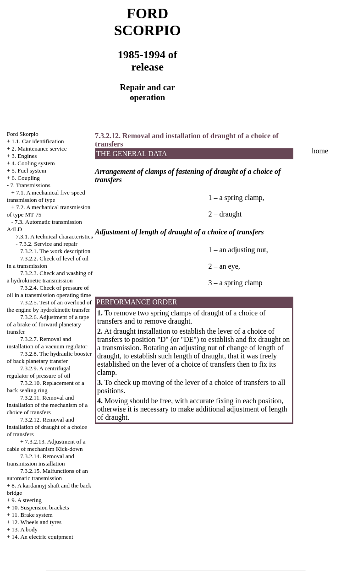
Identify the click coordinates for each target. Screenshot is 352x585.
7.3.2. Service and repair (48, 243)
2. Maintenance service (38, 148)
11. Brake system (31, 514)
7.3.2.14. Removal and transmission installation (40, 460)
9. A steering (26, 500)
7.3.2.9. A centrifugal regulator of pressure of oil (39, 372)
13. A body (24, 529)
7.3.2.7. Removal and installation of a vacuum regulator (47, 343)
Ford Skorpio (22, 133)
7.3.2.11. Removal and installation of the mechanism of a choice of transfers (47, 405)
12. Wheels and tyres (36, 522)
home (320, 151)
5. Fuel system (28, 170)
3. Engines (24, 155)
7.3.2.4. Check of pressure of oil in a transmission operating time (49, 291)
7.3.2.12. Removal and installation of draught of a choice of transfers (47, 427)
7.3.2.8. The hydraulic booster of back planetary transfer (49, 357)
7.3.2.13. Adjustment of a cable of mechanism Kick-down (46, 445)
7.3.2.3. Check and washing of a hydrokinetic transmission (50, 277)
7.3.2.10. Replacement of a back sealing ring (45, 386)
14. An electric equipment (42, 536)
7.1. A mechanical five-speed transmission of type (46, 196)
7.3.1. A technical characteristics (54, 236)
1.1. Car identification (37, 141)
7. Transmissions (30, 185)
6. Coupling (25, 177)
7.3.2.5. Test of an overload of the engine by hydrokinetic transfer (49, 306)
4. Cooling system (33, 163)
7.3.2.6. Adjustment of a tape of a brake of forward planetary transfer (48, 324)
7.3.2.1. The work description (55, 251)
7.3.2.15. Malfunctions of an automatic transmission (47, 474)
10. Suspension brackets (40, 507)
